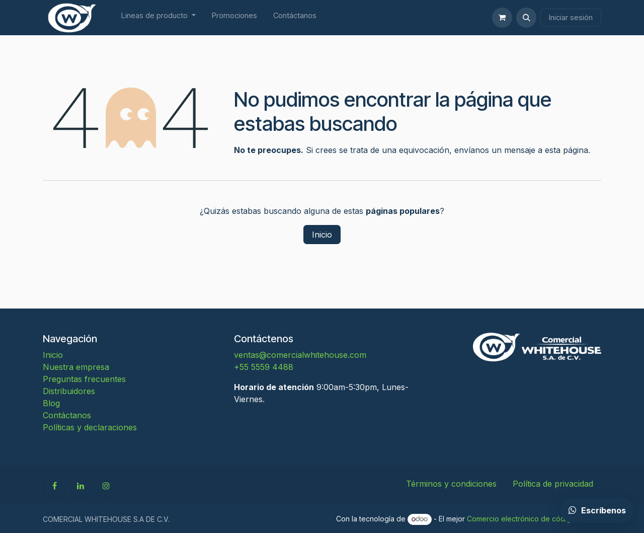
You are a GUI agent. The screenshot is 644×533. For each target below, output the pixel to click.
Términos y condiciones (451, 484)
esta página (566, 150)
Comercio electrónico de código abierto (534, 518)
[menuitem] (158, 18)
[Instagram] (106, 486)
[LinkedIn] (80, 486)
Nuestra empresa (76, 367)
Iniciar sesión (571, 17)
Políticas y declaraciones (90, 427)
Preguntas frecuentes (84, 379)
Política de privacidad (553, 484)
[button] (526, 18)
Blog (51, 403)
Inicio (322, 235)
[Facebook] (54, 486)
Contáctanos (67, 415)
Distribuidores (69, 391)
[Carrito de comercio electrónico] (502, 18)
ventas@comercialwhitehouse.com (300, 355)
